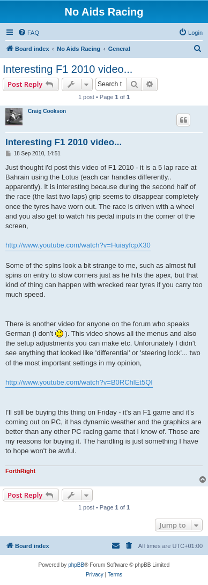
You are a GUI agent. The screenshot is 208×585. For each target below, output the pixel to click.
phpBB (76, 565)
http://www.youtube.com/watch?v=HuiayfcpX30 (78, 245)
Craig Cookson (47, 111)
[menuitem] (28, 32)
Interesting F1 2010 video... (67, 69)
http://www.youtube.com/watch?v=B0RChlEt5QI (79, 382)
